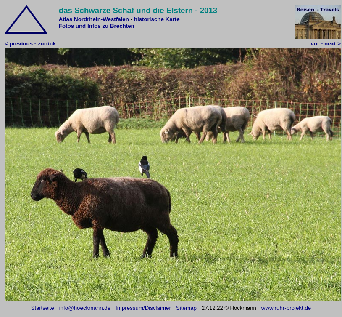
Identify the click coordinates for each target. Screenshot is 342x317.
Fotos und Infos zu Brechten (96, 26)
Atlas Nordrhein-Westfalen (94, 19)
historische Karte (157, 19)
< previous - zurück (30, 43)
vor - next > (326, 43)
